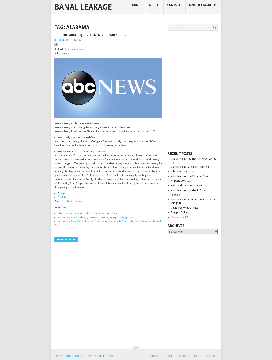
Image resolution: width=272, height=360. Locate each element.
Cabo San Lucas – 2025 (183, 171)
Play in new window (74, 49)
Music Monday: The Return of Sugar (190, 176)
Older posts (66, 239)
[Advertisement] (193, 91)
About (153, 5)
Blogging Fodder (179, 212)
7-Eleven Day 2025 (181, 180)
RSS (68, 53)
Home (136, 5)
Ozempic (175, 195)
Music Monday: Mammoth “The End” (190, 166)
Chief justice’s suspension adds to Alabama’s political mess (88, 213)
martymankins (61, 39)
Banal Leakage (83, 7)
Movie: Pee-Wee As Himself (185, 207)
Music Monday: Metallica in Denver (189, 190)
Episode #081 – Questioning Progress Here (91, 35)
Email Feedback (66, 197)
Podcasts (155, 356)
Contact (173, 5)
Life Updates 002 (180, 217)
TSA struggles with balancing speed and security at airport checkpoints (95, 217)
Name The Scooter (202, 5)
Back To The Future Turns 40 (186, 185)
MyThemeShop (105, 356)
